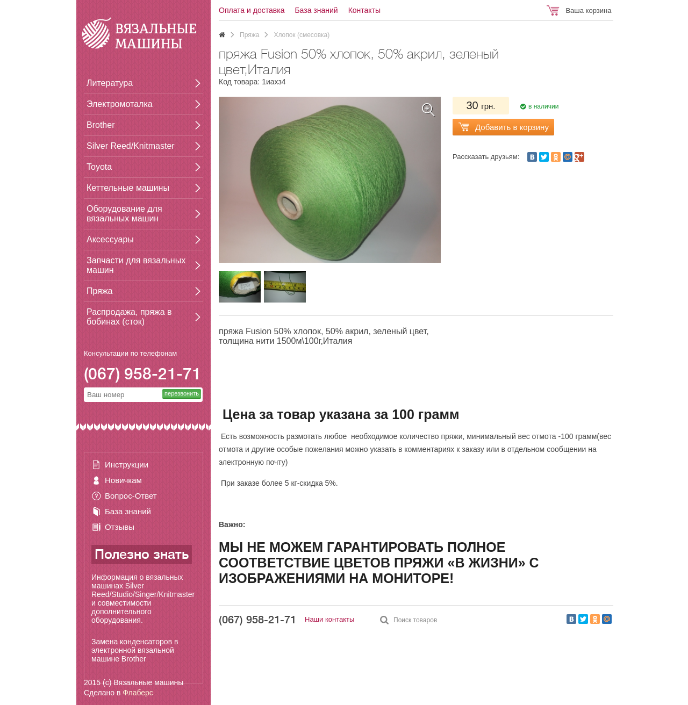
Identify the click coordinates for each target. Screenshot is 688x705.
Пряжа (99, 291)
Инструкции (126, 464)
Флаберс (138, 692)
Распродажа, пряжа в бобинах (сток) (129, 316)
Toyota (99, 166)
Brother (100, 125)
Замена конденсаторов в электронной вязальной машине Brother (134, 650)
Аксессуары (110, 239)
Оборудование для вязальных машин (124, 213)
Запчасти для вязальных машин (136, 265)
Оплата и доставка (251, 10)
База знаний (128, 511)
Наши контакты (329, 619)
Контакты (364, 10)
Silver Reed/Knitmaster (131, 145)
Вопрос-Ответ (131, 495)
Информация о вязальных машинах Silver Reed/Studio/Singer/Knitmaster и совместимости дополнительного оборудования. (143, 598)
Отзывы (119, 526)
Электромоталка (120, 104)
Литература (110, 83)
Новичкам (123, 480)
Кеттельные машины (128, 187)
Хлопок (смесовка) (301, 35)
